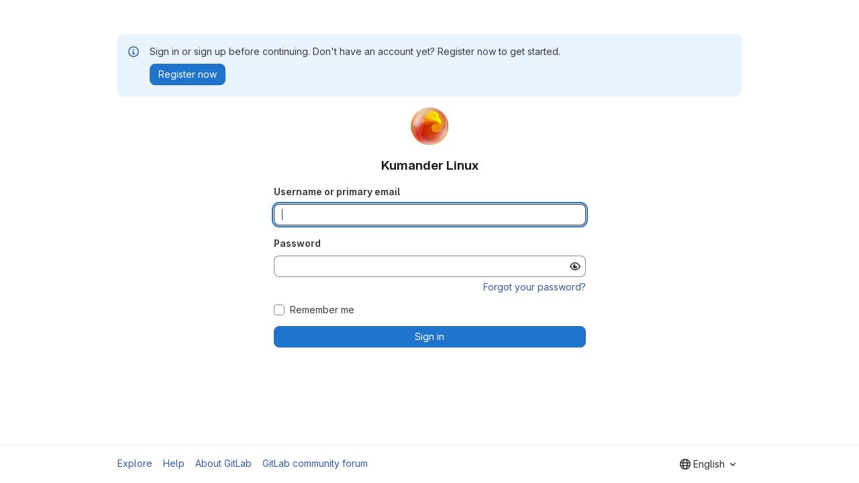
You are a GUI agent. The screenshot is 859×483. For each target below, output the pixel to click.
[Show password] (575, 266)
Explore (134, 463)
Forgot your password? (534, 286)
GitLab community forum (315, 463)
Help (174, 463)
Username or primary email (337, 191)
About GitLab (223, 463)
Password (297, 243)
